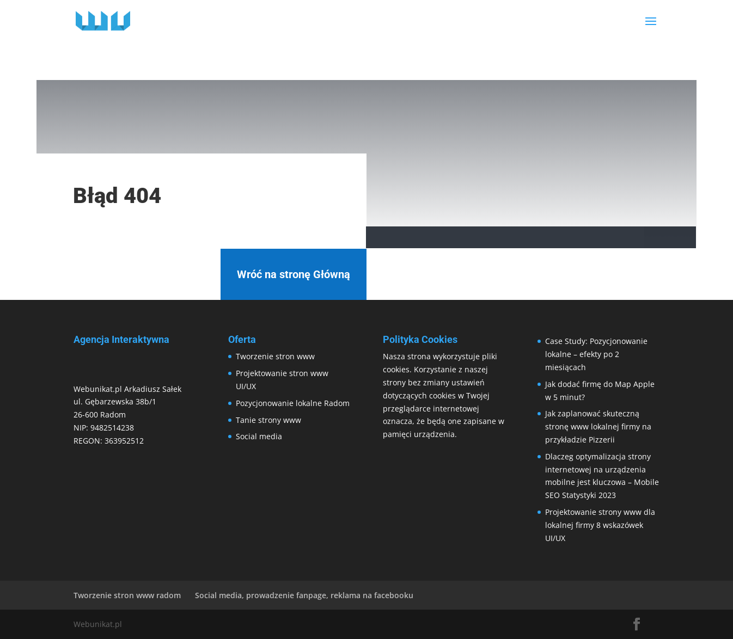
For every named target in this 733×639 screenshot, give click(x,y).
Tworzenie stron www (275, 356)
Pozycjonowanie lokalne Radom (293, 403)
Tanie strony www (268, 420)
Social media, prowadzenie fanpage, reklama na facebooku (304, 595)
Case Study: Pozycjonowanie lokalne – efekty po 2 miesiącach (596, 354)
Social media (259, 436)
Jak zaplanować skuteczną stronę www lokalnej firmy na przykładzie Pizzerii (598, 426)
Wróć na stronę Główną (293, 274)
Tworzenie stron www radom (127, 595)
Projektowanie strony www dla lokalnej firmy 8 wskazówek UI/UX (600, 525)
